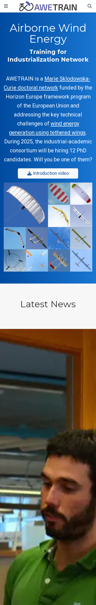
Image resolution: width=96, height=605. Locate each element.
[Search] (90, 6)
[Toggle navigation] (6, 6)
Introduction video (47, 173)
